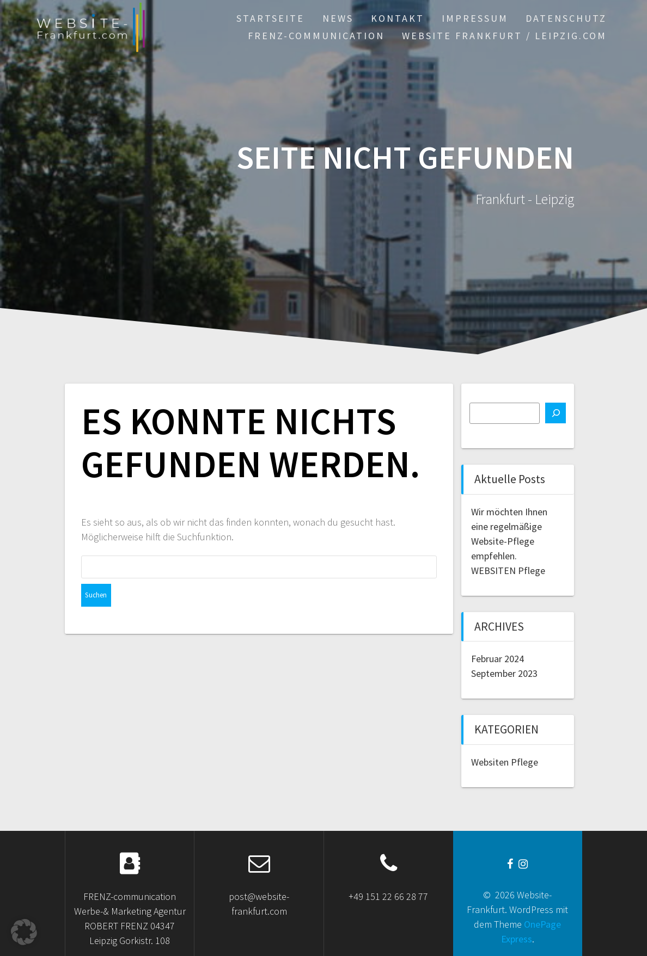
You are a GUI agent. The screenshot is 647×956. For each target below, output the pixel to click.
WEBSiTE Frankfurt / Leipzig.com (504, 35)
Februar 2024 (497, 658)
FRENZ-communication (316, 35)
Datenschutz (566, 18)
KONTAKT (397, 18)
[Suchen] (555, 413)
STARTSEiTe (270, 18)
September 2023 (504, 673)
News (337, 18)
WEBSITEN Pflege (508, 570)
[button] (24, 932)
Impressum (475, 18)
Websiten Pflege (504, 762)
